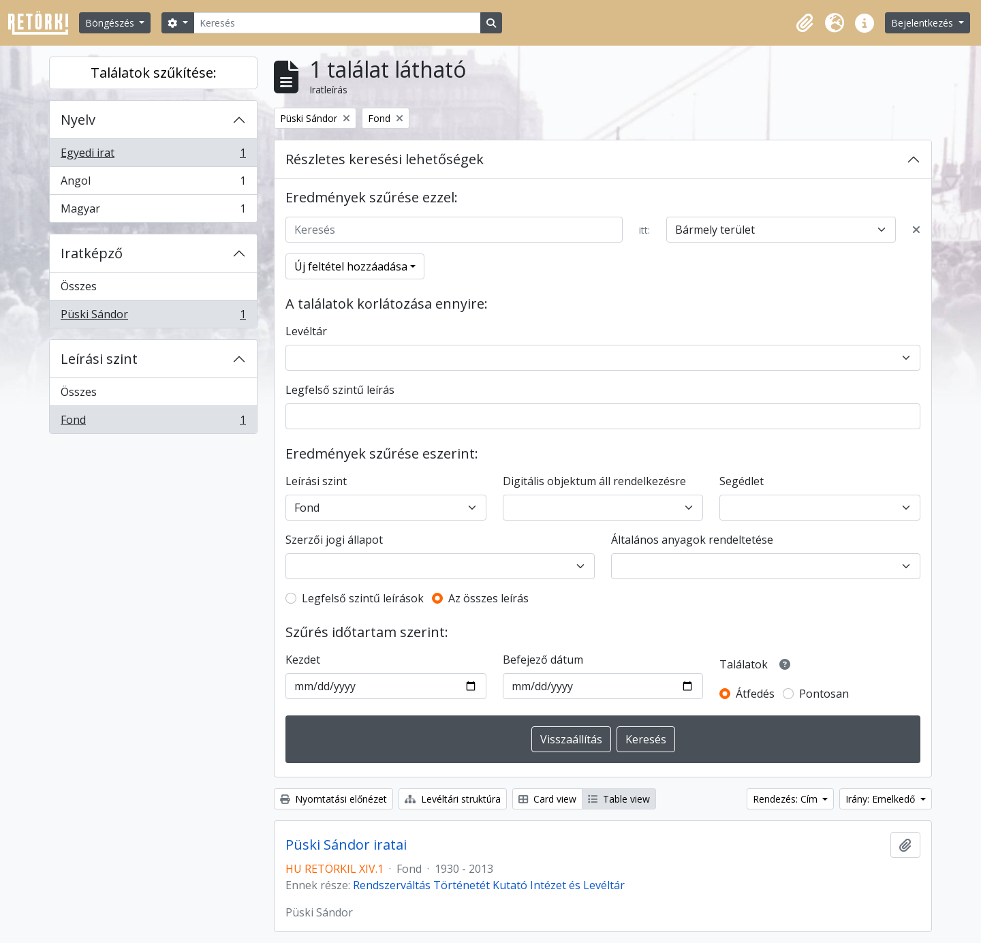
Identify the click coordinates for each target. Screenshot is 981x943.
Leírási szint (99, 359)
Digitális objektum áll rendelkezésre (594, 481)
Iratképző (92, 253)
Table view (619, 798)
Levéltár (306, 331)
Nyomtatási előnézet (333, 798)
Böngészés (111, 22)
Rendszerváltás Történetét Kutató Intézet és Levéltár (489, 885)
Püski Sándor (153, 317)
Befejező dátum (543, 659)
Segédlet (741, 481)
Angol (153, 183)
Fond (153, 422)
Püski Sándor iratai (346, 845)
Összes (79, 286)
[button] (805, 23)
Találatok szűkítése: (154, 72)
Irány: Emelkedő (881, 798)
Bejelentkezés (923, 22)
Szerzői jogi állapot (334, 539)
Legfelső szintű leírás (339, 389)
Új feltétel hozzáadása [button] (350, 266)
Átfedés (755, 693)
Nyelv (78, 119)
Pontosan (824, 693)
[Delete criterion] (916, 229)
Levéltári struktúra (453, 798)
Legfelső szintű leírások (363, 598)
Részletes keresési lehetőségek (384, 159)
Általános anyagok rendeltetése (692, 539)
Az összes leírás (488, 598)
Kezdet (302, 659)
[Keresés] (337, 22)
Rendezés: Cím (786, 798)
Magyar (153, 211)
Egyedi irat (153, 155)
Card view (547, 798)
